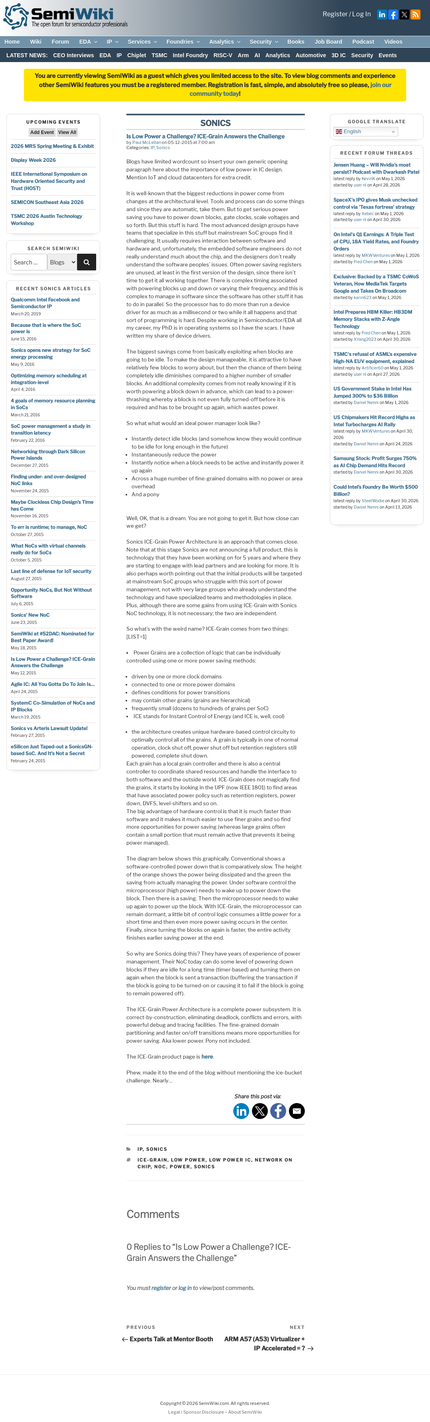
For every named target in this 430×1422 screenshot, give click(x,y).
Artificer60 (373, 368)
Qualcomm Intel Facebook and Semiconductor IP (45, 303)
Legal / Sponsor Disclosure (196, 1412)
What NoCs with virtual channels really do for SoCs (48, 549)
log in (185, 1287)
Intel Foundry (190, 55)
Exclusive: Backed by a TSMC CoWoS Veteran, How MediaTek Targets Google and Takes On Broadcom (376, 284)
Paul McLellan (146, 142)
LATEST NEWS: (27, 55)
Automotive (311, 55)
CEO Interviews (73, 55)
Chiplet (136, 55)
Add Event (42, 132)
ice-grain (152, 1160)
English (348, 131)
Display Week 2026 (33, 160)
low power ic (230, 1160)
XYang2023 (365, 339)
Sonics (163, 147)
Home (12, 42)
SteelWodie (373, 500)
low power (188, 1160)
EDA (89, 42)
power (180, 1166)
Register (335, 14)
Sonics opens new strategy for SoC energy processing (51, 353)
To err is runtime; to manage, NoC (49, 527)
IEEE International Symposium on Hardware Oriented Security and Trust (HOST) (49, 181)
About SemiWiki (245, 1412)
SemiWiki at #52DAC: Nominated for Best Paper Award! (52, 637)
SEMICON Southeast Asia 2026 (47, 202)
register (161, 1287)
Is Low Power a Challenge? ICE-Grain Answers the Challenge (53, 662)
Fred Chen (363, 261)
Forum (60, 42)
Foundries (184, 42)
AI (257, 55)
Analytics (225, 42)
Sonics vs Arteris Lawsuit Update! (49, 728)
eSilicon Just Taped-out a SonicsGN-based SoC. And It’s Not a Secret (52, 750)
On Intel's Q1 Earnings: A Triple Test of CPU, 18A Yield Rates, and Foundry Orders (376, 241)
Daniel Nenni (366, 402)
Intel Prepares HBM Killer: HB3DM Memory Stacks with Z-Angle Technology (372, 319)
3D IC (338, 55)
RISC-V (222, 55)
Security (264, 42)
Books (295, 42)
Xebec (368, 213)
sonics (204, 1166)
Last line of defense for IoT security (51, 571)
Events (388, 55)
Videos (393, 42)
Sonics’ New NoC (30, 615)
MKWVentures (376, 255)
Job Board (328, 42)
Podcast (363, 42)
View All (67, 132)
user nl (360, 185)
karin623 (363, 297)
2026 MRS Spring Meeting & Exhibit (52, 146)
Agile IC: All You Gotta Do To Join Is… (53, 684)
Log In (361, 14)
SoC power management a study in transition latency (50, 429)
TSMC (159, 55)
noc (160, 1166)
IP (113, 42)
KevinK (368, 178)
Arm (243, 55)
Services (143, 42)
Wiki (36, 42)
